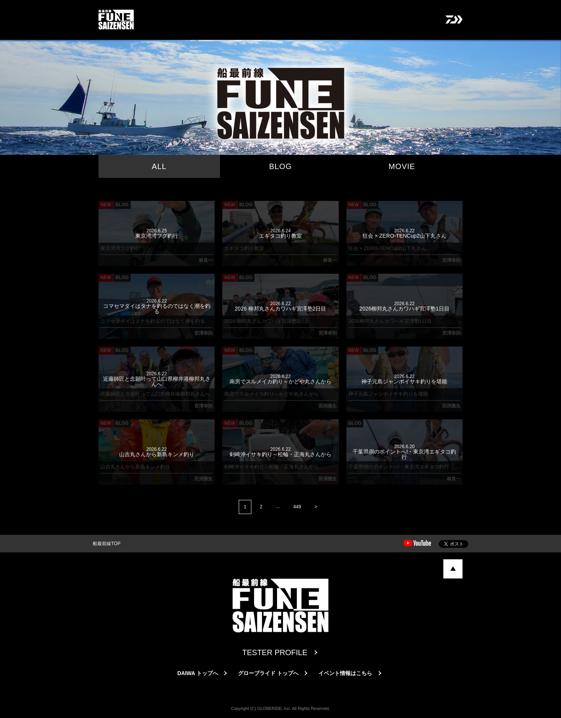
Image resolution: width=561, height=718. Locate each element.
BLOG (280, 166)
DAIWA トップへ (197, 673)
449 (297, 506)
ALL (159, 166)
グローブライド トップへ (268, 673)
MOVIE (402, 166)
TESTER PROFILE (274, 653)
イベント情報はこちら (345, 673)
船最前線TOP (106, 544)
